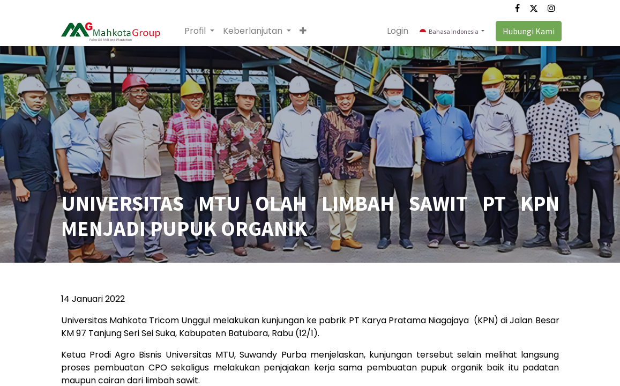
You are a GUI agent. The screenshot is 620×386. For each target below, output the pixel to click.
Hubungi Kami (526, 31)
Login (395, 31)
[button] (305, 31)
